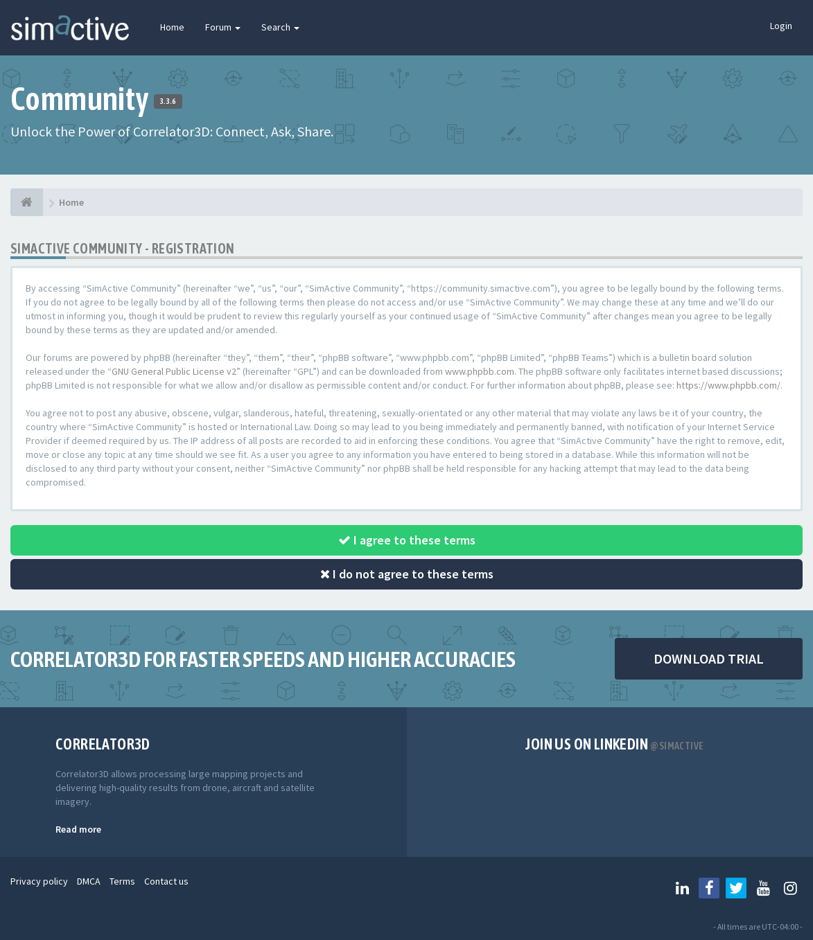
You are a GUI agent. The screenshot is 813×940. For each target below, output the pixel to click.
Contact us (166, 881)
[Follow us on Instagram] (790, 888)
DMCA (88, 881)
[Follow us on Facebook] (709, 888)
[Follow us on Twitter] (736, 888)
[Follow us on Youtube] (763, 888)
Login (781, 25)
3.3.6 (168, 101)
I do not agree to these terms (406, 574)
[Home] (26, 202)
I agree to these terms (406, 540)
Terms (122, 881)
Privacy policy (39, 881)
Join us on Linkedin (614, 744)
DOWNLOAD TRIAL (709, 658)
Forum (223, 27)
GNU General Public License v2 (174, 371)
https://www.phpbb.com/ (728, 385)
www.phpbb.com (479, 371)
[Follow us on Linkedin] (682, 888)
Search (280, 27)
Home (172, 27)
